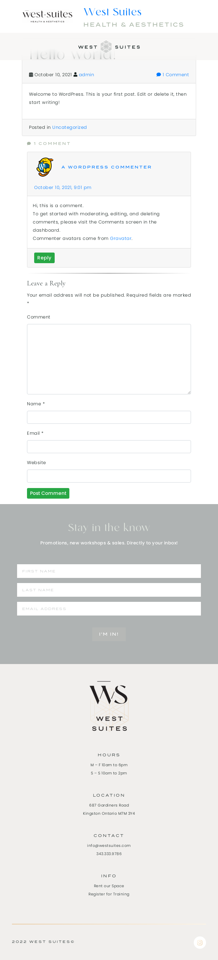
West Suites (112, 12)
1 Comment (172, 74)
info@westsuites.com (109, 845)
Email (35, 433)
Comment (39, 317)
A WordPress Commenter (107, 167)
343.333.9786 (109, 853)
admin (86, 74)
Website (36, 462)
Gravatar (121, 238)
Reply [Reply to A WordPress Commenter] (44, 257)
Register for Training (109, 894)
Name (36, 404)
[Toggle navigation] (9, 44)
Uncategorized (69, 127)
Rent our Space (109, 886)
